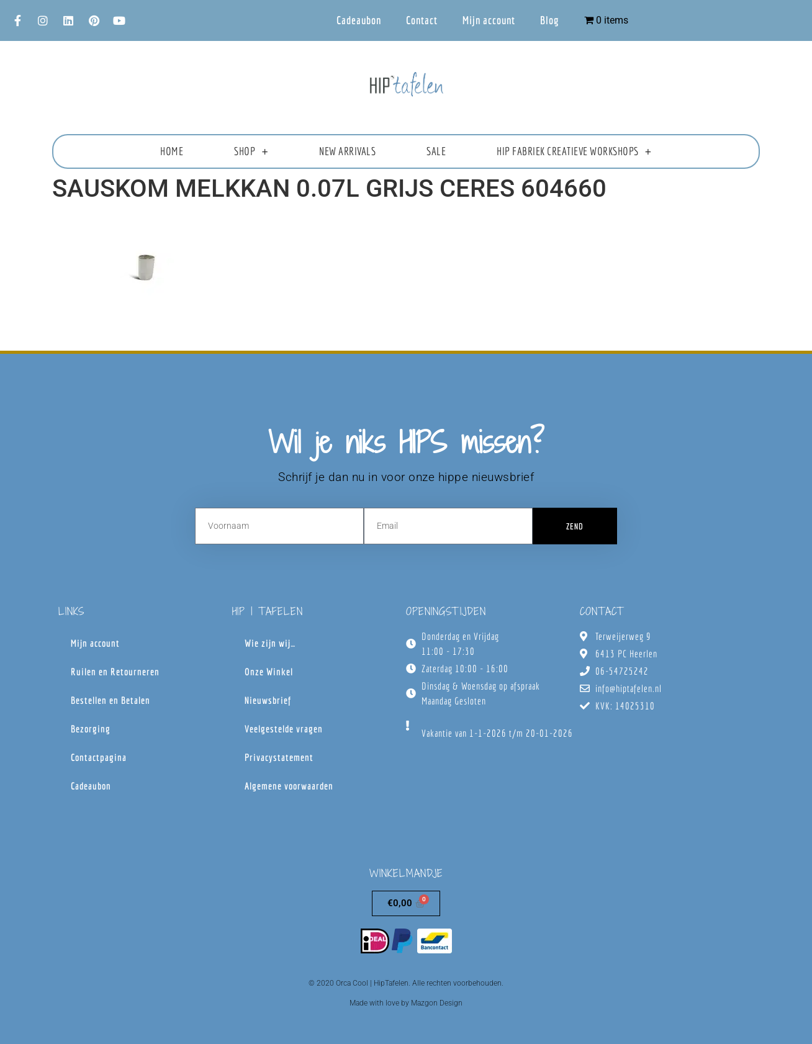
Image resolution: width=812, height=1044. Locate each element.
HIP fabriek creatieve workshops (574, 151)
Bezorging (91, 728)
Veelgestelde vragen (284, 728)
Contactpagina (99, 757)
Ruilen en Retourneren (115, 671)
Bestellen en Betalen (110, 700)
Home (171, 151)
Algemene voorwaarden (289, 785)
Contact (422, 20)
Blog (549, 20)
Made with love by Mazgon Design (406, 1003)
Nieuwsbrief (268, 700)
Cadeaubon (358, 20)
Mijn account (488, 20)
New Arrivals (347, 151)
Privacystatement (279, 757)
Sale (436, 151)
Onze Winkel (269, 671)
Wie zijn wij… (270, 643)
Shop (251, 151)
